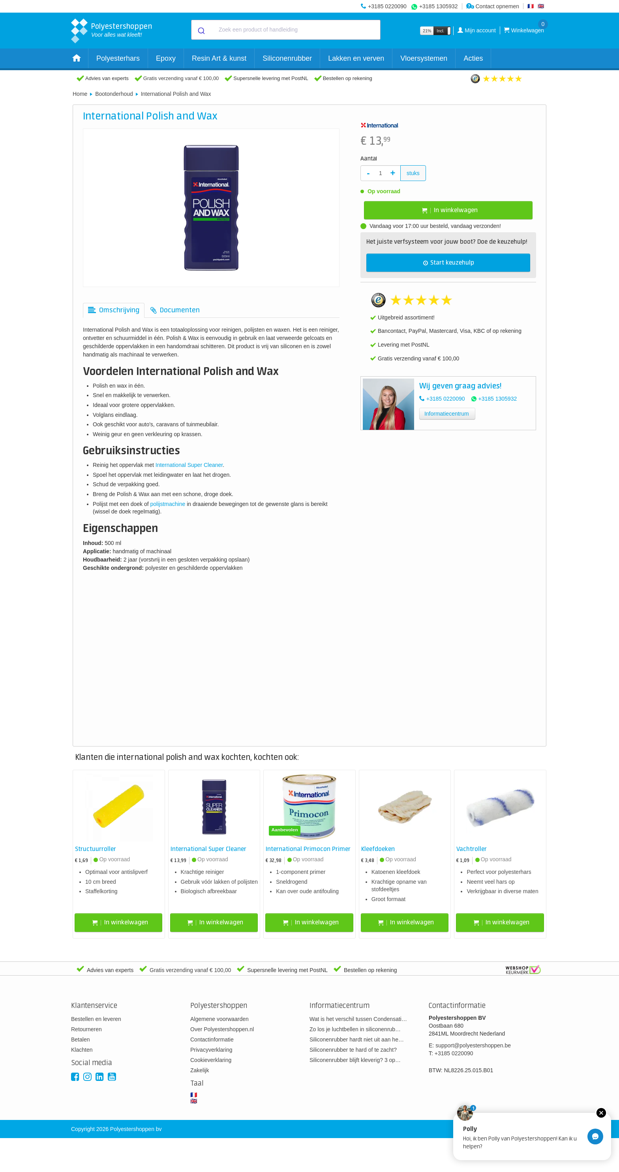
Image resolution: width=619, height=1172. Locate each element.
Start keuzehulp (448, 263)
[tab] (113, 310)
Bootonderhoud (114, 94)
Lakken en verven (356, 58)
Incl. (440, 30)
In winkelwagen (450, 210)
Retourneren (86, 1029)
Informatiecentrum (446, 414)
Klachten (81, 1050)
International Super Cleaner (189, 465)
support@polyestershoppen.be (473, 1045)
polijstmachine (168, 504)
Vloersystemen (423, 58)
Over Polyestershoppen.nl (222, 1029)
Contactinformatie (212, 1039)
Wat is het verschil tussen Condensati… (358, 1019)
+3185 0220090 (387, 6)
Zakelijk (199, 1070)
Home (80, 94)
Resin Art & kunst (219, 58)
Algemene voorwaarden (219, 1019)
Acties (473, 58)
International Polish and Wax (176, 94)
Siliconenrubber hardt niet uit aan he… (357, 1039)
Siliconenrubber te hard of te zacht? (353, 1050)
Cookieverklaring (210, 1060)
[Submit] (200, 30)
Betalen (80, 1039)
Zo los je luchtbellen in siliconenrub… (355, 1029)
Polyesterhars (118, 58)
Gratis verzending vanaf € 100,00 (181, 78)
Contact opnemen (492, 6)
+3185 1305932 (438, 6)
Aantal (368, 159)
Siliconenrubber (287, 58)
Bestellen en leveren (96, 1019)
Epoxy (166, 58)
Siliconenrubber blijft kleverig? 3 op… (355, 1060)
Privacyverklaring (211, 1050)
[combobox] (286, 30)
